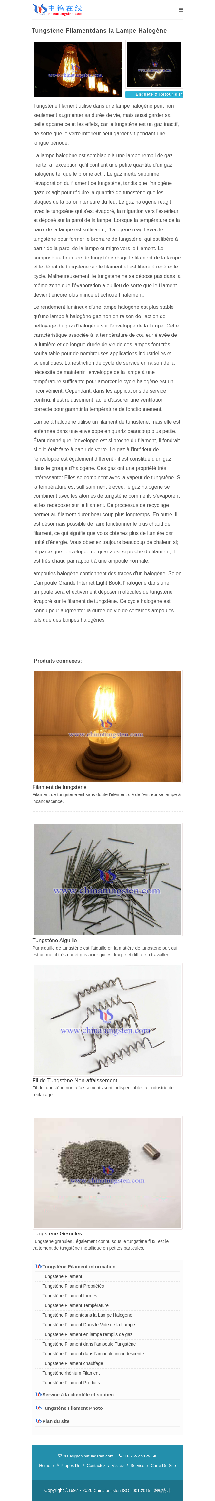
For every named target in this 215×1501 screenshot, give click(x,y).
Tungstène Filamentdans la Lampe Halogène (87, 1315)
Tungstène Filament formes (70, 1295)
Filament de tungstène (60, 787)
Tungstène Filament (62, 1276)
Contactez (96, 1465)
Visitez (118, 1465)
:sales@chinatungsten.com (85, 1456)
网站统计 (162, 1490)
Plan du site (52, 1421)
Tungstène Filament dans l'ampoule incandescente (93, 1353)
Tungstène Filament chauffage (73, 1363)
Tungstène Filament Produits (71, 1382)
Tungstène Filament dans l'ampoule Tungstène (89, 1344)
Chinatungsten (107, 1490)
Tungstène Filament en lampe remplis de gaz (88, 1334)
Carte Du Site (163, 1465)
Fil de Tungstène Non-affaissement (75, 1080)
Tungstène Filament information (75, 1266)
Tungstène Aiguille (55, 940)
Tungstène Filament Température (76, 1305)
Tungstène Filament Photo (69, 1408)
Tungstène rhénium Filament (71, 1373)
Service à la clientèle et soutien (74, 1394)
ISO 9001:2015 (136, 1490)
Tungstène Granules (57, 1234)
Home (44, 1465)
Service (137, 1465)
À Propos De (69, 1465)
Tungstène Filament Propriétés (73, 1286)
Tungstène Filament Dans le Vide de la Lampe (89, 1324)
